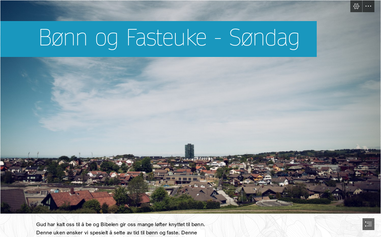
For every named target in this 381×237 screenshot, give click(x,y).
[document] (190, 118)
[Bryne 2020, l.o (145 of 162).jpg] (190, 107)
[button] (356, 6)
